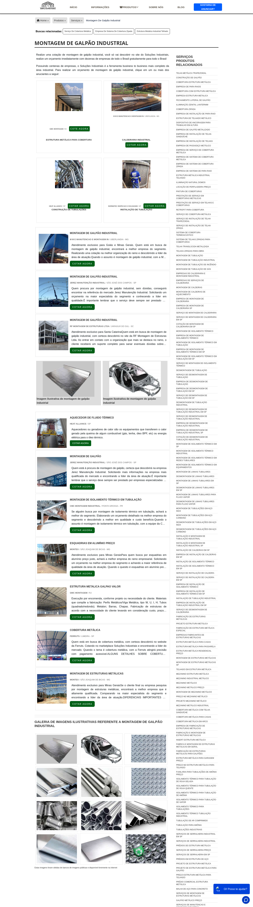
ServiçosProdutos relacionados (189, 61)
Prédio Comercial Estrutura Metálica (192, 883)
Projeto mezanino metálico (191, 701)
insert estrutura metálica (191, 740)
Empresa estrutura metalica (192, 96)
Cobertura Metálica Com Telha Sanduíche (193, 711)
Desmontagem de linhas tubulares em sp (195, 489)
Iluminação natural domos (190, 182)
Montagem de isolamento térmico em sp (196, 445)
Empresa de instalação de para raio (196, 114)
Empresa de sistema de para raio (194, 171)
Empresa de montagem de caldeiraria (190, 300)
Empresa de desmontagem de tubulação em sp (192, 389)
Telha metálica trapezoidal (191, 73)
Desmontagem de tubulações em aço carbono (196, 530)
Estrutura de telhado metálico (193, 118)
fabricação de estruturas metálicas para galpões (191, 752)
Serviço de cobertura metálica (78, 31)
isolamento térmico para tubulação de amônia (196, 794)
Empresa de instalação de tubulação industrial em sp (191, 604)
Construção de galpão (189, 78)
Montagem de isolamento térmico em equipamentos (196, 466)
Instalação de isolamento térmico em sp (195, 567)
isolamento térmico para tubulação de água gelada (196, 780)
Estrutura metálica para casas (193, 642)
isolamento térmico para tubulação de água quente (196, 787)
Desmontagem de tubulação (191, 370)
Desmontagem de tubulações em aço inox (196, 523)
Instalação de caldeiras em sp (193, 550)
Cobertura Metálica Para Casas (193, 717)
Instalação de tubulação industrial (196, 598)
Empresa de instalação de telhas (194, 141)
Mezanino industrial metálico (192, 678)
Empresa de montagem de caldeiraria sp (190, 307)
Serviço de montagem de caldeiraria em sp (196, 318)
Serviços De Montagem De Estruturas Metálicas (190, 894)
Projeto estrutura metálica (192, 624)
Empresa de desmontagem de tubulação (192, 382)
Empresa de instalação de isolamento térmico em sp (190, 592)
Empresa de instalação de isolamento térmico (190, 585)
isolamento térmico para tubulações (190, 807)
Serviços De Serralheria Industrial (196, 841)
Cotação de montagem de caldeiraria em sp (190, 325)
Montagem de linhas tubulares (193, 472)
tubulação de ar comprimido (192, 820)
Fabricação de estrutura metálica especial (195, 629)
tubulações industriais (189, 830)
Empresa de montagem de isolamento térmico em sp (190, 350)
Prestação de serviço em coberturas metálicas (190, 197)
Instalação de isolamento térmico (195, 562)
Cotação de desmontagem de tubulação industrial (192, 438)
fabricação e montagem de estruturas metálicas (191, 734)
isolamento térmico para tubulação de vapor (196, 801)
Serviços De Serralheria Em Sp (193, 854)
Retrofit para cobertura (190, 210)
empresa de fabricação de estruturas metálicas (190, 727)
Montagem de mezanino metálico (194, 692)
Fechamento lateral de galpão (193, 100)
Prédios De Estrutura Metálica (193, 845)
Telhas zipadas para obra (190, 251)
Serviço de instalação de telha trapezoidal (193, 220)
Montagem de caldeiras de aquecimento (190, 293)
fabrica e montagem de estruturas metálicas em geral (195, 745)
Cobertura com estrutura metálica (196, 91)
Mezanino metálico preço (190, 687)
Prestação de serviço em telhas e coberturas (195, 204)
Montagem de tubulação (189, 255)
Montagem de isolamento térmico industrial (194, 452)
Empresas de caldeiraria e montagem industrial (190, 274)
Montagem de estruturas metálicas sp (196, 663)
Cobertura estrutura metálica (193, 82)
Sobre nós (156, 7)
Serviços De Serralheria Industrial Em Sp (195, 835)
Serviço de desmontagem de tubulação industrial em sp (191, 410)
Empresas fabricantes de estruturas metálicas (190, 636)
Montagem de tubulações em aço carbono (194, 516)
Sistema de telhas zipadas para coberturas (193, 240)
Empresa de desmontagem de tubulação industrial (192, 424)
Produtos (129, 7)
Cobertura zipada (186, 109)
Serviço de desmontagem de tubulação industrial (191, 417)
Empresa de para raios (188, 87)
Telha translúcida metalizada (192, 246)
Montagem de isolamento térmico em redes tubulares (196, 459)
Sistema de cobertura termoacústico (188, 233)
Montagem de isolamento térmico (194, 331)
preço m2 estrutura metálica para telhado (195, 766)
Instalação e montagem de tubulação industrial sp (190, 544)
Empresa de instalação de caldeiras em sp (196, 555)
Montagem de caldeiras (189, 287)
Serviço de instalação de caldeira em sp (195, 578)
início (73, 7)
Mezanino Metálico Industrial (192, 705)
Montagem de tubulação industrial (195, 260)
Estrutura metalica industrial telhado (152, 31)
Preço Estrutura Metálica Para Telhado (193, 876)
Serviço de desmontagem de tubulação (191, 376)
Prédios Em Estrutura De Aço (192, 859)
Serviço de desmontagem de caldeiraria (191, 611)
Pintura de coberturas (189, 191)
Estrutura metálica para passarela (196, 646)
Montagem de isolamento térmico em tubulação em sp (196, 357)
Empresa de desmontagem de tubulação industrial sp (192, 431)
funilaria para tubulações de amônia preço (196, 773)
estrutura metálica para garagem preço (195, 759)
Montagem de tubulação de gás (193, 269)
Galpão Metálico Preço (189, 900)
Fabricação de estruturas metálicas (191, 617)
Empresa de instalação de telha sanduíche (193, 135)
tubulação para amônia (189, 825)
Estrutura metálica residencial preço (193, 652)
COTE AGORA (52, 144)
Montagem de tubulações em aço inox (194, 509)
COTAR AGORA (86, 144)
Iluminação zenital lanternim (192, 105)
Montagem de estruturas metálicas (196, 658)
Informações (100, 7)
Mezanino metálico (186, 683)
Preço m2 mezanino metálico (191, 696)
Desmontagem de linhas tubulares (195, 476)
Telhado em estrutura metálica (193, 669)
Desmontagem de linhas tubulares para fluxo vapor (195, 502)
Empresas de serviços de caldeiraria (190, 281)
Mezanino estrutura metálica (192, 674)
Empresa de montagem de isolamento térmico (190, 336)
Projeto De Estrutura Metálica (193, 864)
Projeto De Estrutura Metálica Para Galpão (196, 869)
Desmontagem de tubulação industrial (191, 403)
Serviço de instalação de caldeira (195, 573)
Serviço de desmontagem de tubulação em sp (191, 396)
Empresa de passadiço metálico (193, 146)
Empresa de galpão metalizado (193, 130)
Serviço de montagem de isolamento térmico (196, 364)
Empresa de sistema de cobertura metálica (194, 158)
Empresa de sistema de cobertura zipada (113, 31)
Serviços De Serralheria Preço (193, 850)
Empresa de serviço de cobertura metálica (195, 151)
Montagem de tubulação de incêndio (196, 264)
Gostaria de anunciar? (208, 7)
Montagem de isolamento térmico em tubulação (196, 343)
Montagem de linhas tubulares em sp (195, 482)
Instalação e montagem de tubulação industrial (190, 537)
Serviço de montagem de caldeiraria (196, 313)
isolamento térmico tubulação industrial (193, 814)
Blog (180, 7)
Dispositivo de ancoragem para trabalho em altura (193, 124)
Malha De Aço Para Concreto (192, 889)
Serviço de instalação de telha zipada (193, 226)
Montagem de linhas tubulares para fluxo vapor (196, 495)
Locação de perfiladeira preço (193, 187)
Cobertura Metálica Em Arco (192, 721)
